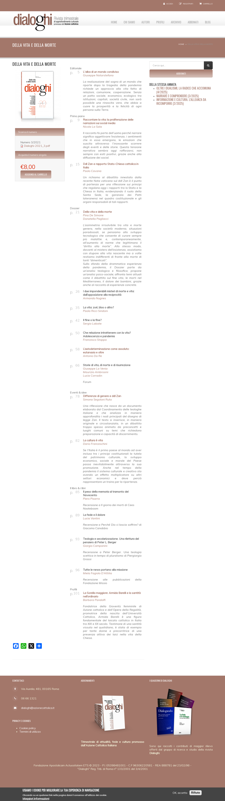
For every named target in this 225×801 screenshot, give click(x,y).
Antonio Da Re (92, 356)
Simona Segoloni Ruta (97, 399)
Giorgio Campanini (95, 545)
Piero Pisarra (91, 498)
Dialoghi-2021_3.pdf (37, 146)
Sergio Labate (92, 323)
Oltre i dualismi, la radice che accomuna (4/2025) (183, 90)
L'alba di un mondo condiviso (101, 71)
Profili (157, 21)
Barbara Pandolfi (94, 600)
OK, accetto (180, 793)
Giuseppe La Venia (95, 368)
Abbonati (191, 21)
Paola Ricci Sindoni (95, 311)
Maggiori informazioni (35, 798)
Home (107, 21)
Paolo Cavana (92, 171)
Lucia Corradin (92, 375)
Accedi (169, 4)
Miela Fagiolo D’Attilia (97, 573)
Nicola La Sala (92, 126)
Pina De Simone (93, 215)
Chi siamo (123, 21)
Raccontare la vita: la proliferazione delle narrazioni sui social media (108, 121)
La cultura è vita (93, 440)
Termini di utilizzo (30, 731)
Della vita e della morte (97, 211)
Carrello (208, 4)
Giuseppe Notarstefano (98, 75)
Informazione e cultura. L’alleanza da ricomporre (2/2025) (181, 101)
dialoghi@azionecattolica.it (37, 708)
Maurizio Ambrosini (95, 372)
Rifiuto (195, 792)
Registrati (188, 4)
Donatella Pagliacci (95, 218)
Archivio (173, 21)
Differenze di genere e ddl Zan (102, 396)
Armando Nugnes (94, 298)
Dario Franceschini (95, 444)
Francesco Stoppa (95, 339)
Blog (207, 21)
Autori (141, 21)
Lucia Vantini (91, 518)
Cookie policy (27, 728)
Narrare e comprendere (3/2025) (177, 96)
